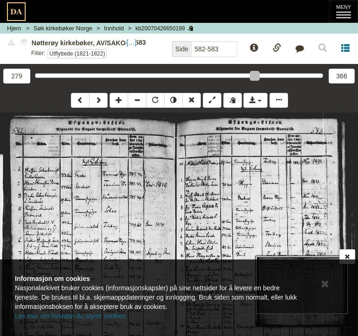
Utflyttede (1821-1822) (77, 53)
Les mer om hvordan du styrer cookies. (71, 316)
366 (341, 76)
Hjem (14, 28)
